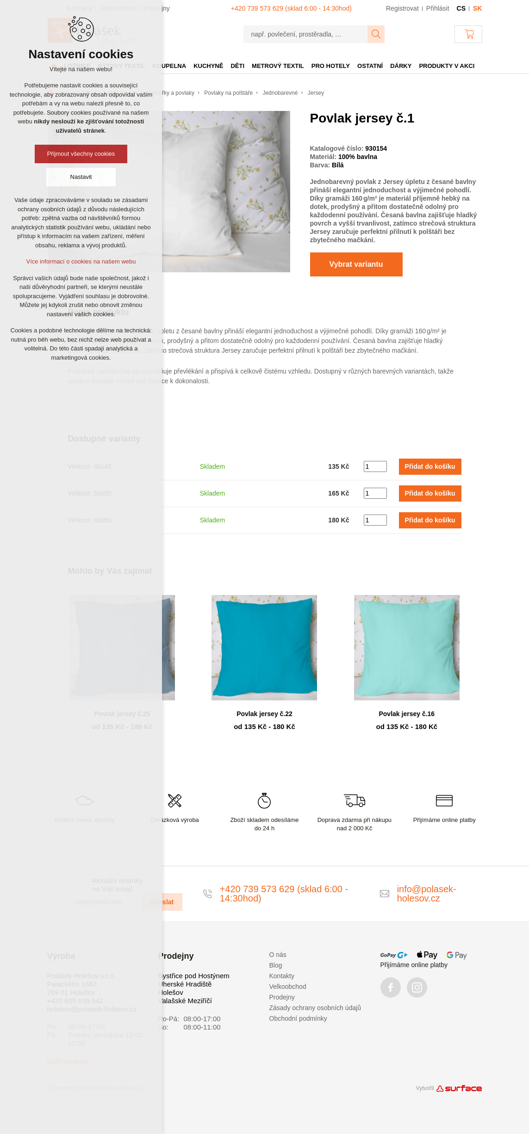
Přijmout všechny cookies (81, 153)
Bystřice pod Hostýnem (194, 976)
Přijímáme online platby (414, 964)
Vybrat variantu (356, 264)
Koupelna (169, 65)
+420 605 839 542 (75, 1001)
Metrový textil (278, 65)
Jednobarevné (280, 93)
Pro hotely (330, 65)
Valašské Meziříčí (185, 1001)
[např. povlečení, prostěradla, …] (305, 34)
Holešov (170, 992)
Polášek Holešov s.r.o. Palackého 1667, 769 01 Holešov (81, 984)
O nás (277, 954)
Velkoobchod (287, 986)
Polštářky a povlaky (170, 93)
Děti (237, 65)
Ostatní (370, 65)
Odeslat (162, 902)
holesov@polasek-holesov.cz (92, 1009)
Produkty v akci (446, 65)
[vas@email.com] (105, 902)
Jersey (316, 93)
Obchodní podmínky (298, 1018)
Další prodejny (68, 1061)
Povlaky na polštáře (228, 93)
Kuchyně (208, 65)
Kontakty (281, 976)
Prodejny (282, 997)
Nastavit (81, 176)
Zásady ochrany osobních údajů (315, 1007)
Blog (275, 965)
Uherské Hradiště (185, 984)
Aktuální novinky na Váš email (117, 885)
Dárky (400, 65)
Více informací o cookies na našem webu (81, 261)
